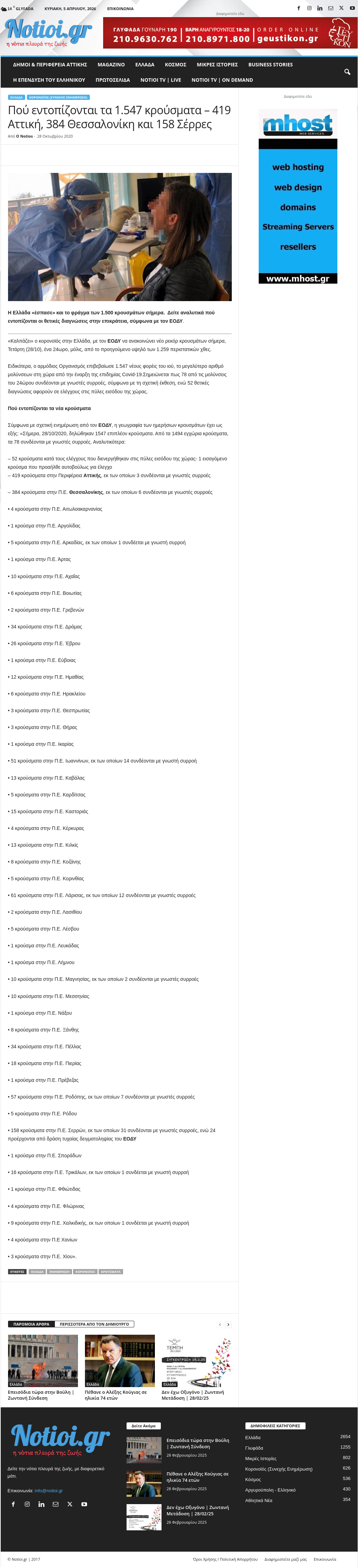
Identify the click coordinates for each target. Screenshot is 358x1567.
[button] (347, 72)
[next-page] (228, 1324)
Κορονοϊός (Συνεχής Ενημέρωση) (58, 97)
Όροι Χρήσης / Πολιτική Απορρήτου (225, 1559)
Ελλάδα (145, 64)
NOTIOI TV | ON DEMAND (222, 79)
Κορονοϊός (85, 1271)
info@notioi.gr (49, 1490)
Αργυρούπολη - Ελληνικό (270, 1490)
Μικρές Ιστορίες (217, 64)
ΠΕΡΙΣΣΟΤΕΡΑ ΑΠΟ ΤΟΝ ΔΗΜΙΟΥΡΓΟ (94, 1324)
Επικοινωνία (120, 8)
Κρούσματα (111, 1271)
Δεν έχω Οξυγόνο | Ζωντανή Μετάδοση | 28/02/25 (193, 1395)
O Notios (24, 136)
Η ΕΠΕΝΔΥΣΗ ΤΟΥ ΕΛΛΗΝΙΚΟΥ (49, 79)
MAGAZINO (111, 64)
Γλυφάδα (254, 1448)
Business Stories (271, 64)
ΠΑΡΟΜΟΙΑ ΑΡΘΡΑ (31, 1324)
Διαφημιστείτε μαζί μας (286, 1559)
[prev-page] (219, 1324)
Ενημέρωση (59, 1271)
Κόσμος (175, 64)
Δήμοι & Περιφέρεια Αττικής (50, 64)
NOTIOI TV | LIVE (161, 79)
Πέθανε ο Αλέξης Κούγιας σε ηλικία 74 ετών (116, 1395)
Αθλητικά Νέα (259, 1500)
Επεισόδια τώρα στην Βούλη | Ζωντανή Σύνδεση (41, 1395)
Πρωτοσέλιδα (113, 79)
